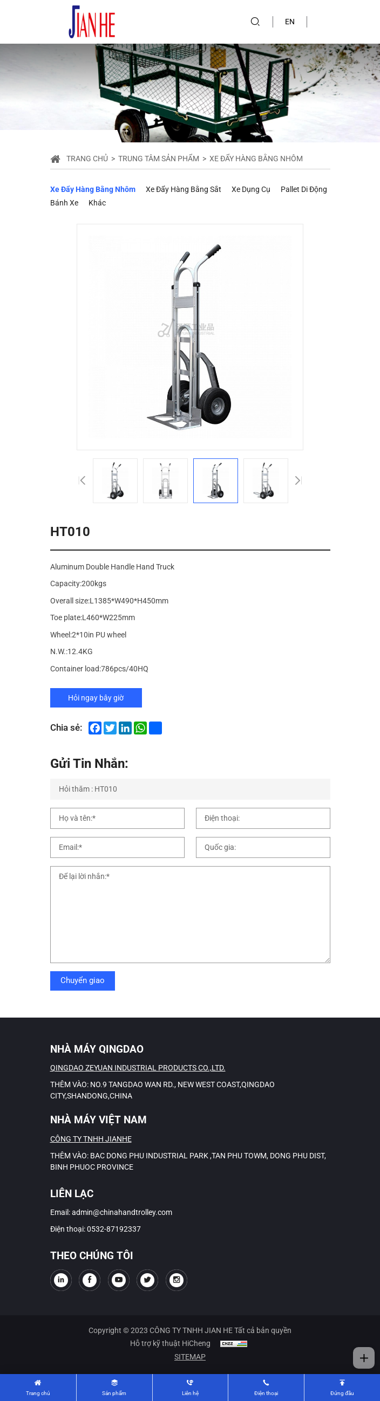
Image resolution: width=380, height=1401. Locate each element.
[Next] (298, 480)
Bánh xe (64, 202)
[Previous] (81, 480)
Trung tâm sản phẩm (158, 158)
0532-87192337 (114, 1229)
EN (290, 21)
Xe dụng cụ (251, 189)
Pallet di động (304, 189)
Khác (97, 202)
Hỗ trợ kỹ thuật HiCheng (170, 1343)
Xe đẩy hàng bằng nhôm (92, 189)
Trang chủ (87, 158)
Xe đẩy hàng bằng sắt (183, 189)
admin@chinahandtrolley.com (122, 1212)
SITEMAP (190, 1356)
